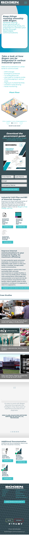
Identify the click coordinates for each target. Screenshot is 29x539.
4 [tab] (17, 123)
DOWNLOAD (7, 226)
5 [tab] (18, 431)
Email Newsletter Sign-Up (14, 501)
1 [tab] (11, 123)
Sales (4, 493)
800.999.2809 (17, 529)
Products (5, 490)
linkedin (16, 524)
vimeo (21, 524)
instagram (14, 524)
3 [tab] (15, 123)
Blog (4, 495)
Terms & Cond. (20, 495)
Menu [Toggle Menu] (25, 3)
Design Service (21, 490)
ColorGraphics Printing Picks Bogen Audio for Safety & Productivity (14, 321)
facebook (11, 524)
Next (21, 123)
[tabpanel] (14, 108)
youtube (19, 524)
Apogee (18, 520)
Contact (5, 491)
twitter (9, 524)
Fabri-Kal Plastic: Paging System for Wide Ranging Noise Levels (14, 376)
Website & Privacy (22, 497)
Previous (8, 123)
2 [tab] (13, 123)
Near (9, 520)
